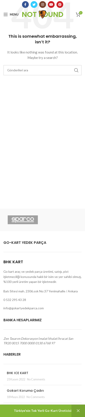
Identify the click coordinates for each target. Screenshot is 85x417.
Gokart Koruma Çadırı (25, 390)
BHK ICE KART (17, 373)
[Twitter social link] (34, 4)
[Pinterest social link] (59, 4)
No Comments (36, 379)
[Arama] (42, 70)
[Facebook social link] (25, 4)
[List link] (42, 299)
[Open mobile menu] (11, 14)
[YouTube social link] (51, 4)
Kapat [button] (78, 411)
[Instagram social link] (42, 4)
